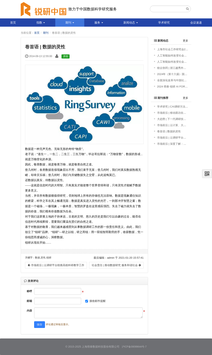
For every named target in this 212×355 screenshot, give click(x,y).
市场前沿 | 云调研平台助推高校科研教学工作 (56, 265)
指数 (40, 22)
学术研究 (164, 22)
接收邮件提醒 (97, 300)
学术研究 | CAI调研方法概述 (174, 106)
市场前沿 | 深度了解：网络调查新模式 (179, 143)
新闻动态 (130, 22)
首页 (13, 22)
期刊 (69, 22)
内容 (29, 310)
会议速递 (196, 22)
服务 (98, 22)
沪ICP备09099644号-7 (134, 346)
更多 (185, 40)
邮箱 (29, 300)
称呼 (29, 291)
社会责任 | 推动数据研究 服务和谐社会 (116, 265)
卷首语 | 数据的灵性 (169, 131)
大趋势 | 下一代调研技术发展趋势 (177, 119)
